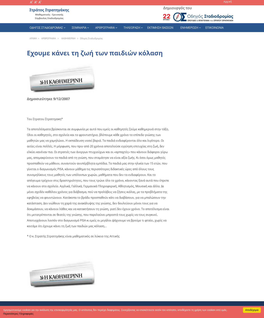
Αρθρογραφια (105, 28)
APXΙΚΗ (33, 38)
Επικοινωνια (214, 28)
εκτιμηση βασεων (160, 28)
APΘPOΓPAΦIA (48, 38)
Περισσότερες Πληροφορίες (18, 313)
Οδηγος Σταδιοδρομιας (46, 28)
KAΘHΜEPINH (68, 38)
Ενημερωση (189, 28)
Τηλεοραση (132, 28)
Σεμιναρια (79, 28)
